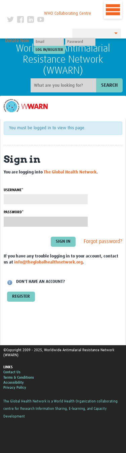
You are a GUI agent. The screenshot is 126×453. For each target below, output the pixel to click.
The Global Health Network (49, 6)
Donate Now (17, 41)
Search (109, 85)
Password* (14, 212)
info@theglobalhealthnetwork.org (48, 262)
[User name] (49, 42)
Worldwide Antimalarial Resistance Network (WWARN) (63, 60)
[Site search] (64, 85)
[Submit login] (49, 50)
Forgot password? (103, 241)
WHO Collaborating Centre (67, 13)
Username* (13, 190)
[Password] (80, 42)
